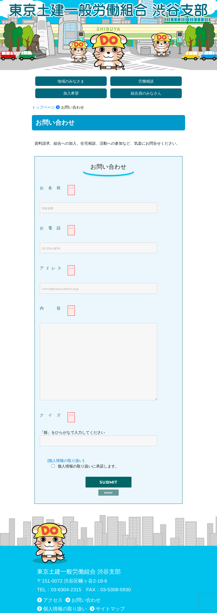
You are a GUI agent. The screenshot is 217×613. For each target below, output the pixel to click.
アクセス (53, 600)
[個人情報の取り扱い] (65, 460)
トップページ (43, 107)
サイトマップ (110, 608)
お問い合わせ (86, 600)
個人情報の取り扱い (65, 608)
